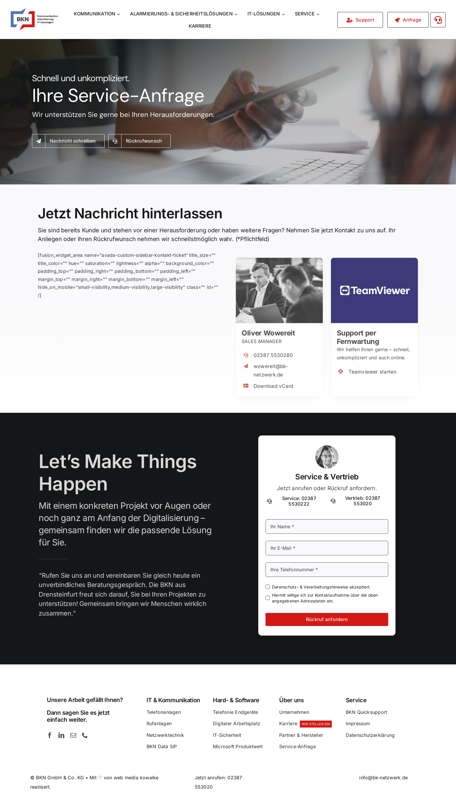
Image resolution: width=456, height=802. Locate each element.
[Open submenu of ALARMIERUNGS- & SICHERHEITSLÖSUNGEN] (236, 14)
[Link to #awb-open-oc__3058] (438, 19)
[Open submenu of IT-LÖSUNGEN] (284, 14)
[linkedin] (61, 735)
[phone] (85, 735)
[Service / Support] (360, 19)
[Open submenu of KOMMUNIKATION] (119, 14)
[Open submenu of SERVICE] (318, 14)
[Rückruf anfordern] (139, 142)
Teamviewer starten (372, 367)
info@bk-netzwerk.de (383, 777)
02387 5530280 (273, 351)
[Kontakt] (408, 19)
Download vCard (273, 382)
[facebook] (50, 735)
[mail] (73, 735)
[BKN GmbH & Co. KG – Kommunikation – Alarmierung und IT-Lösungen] (34, 10)
